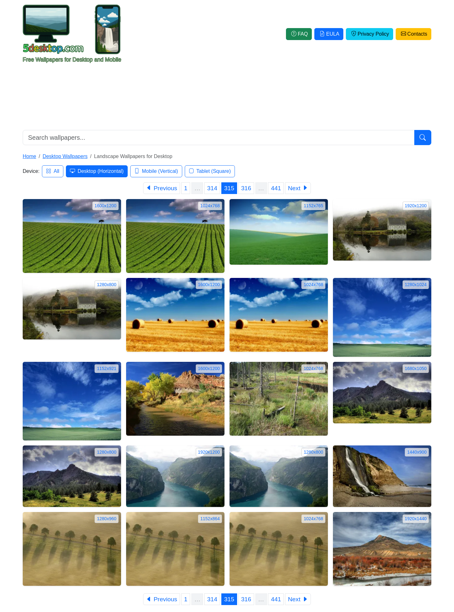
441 (276, 188)
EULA (328, 34)
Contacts (413, 34)
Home (29, 156)
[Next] (298, 188)
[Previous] (161, 188)
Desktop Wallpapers (65, 156)
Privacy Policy (369, 34)
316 (246, 188)
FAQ (299, 34)
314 (212, 188)
